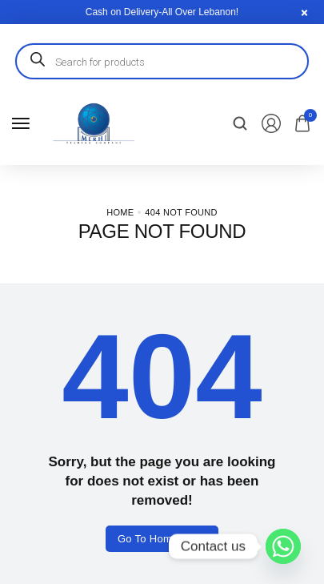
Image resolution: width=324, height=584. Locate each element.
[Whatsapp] (283, 546)
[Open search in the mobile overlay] (162, 61)
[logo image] (93, 123)
